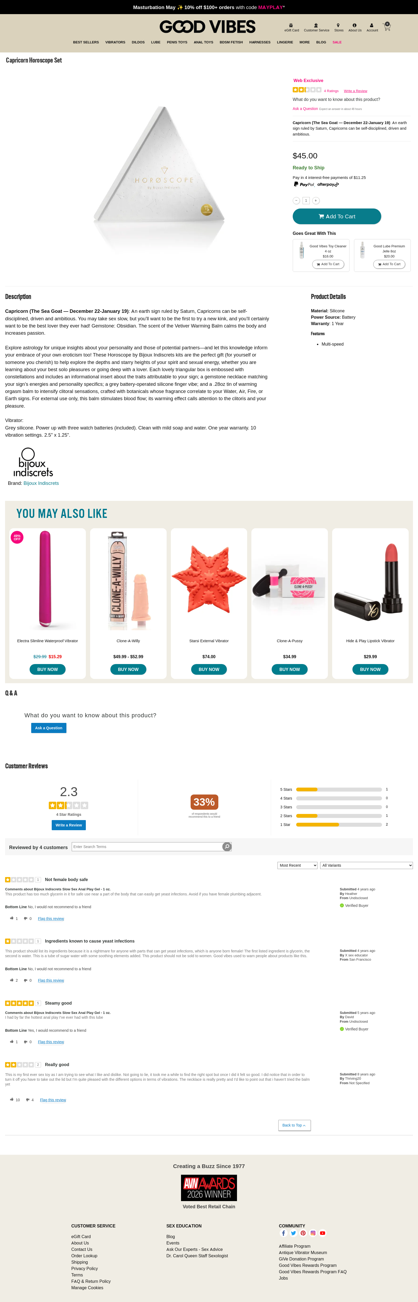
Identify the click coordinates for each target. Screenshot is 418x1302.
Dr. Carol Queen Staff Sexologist (197, 1255)
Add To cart (337, 216)
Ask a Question (305, 109)
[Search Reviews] (152, 846)
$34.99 (289, 656)
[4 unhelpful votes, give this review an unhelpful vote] (29, 1100)
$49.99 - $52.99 (128, 656)
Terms (77, 1275)
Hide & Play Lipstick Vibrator (370, 640)
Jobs (283, 1278)
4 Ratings (331, 91)
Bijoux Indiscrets (41, 483)
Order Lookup (84, 1255)
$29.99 (370, 656)
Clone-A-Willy (128, 640)
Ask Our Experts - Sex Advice (194, 1249)
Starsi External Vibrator (209, 640)
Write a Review (355, 91)
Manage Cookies (87, 1287)
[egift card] (291, 27)
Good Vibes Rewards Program (308, 1265)
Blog (170, 1236)
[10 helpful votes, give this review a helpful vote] (14, 1100)
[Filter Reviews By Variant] (366, 865)
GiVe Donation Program (301, 1259)
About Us (80, 1243)
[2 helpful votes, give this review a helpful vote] (13, 980)
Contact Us (81, 1249)
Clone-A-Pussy (290, 640)
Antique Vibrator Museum (303, 1252)
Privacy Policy (84, 1268)
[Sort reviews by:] (297, 865)
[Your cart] (386, 27)
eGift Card (81, 1236)
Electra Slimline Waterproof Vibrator (47, 640)
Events (172, 1243)
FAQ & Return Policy (91, 1281)
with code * (209, 7)
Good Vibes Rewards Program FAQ (313, 1271)
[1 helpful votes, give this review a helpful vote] (13, 918)
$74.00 (209, 656)
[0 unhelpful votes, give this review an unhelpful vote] (27, 918)
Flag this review (51, 918)
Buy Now (47, 669)
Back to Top (294, 1125)
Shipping (79, 1262)
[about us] (354, 27)
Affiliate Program (294, 1246)
